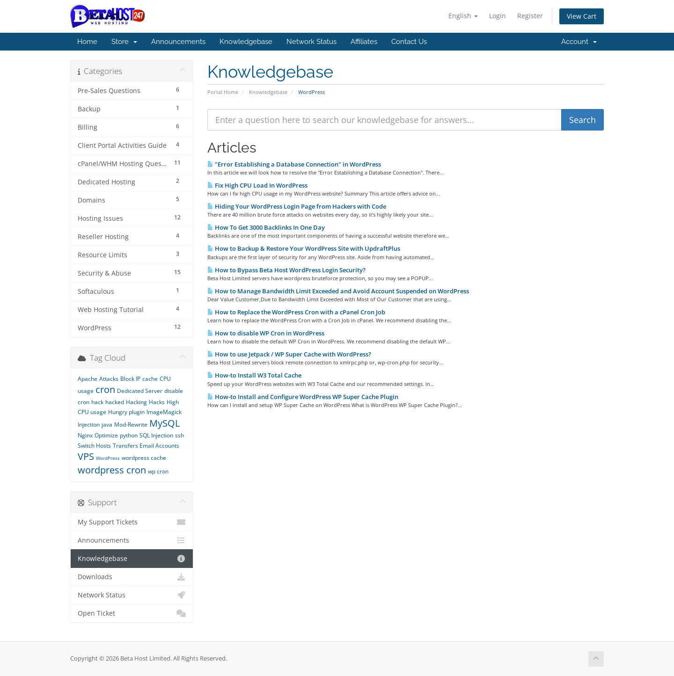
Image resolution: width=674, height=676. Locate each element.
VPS (86, 456)
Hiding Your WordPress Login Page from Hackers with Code (296, 206)
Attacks (108, 379)
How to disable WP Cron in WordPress (265, 333)
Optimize (106, 435)
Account (579, 41)
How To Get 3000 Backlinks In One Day (266, 227)
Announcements (178, 41)
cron (105, 389)
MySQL (164, 423)
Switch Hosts (94, 446)
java (107, 425)
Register (530, 15)
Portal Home (222, 91)
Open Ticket (132, 613)
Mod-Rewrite (130, 425)
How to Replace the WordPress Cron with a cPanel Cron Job (296, 312)
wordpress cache (144, 458)
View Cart (581, 16)
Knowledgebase (246, 41)
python (129, 435)
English (463, 15)
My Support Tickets (132, 522)
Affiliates (364, 41)
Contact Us (409, 41)
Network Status (311, 41)
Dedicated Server (139, 391)
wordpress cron (112, 470)
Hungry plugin (126, 412)
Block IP (130, 379)
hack (97, 402)
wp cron (158, 471)
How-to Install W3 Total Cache (254, 375)
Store (124, 41)
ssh (179, 435)
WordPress (108, 458)
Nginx (85, 435)
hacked (114, 402)
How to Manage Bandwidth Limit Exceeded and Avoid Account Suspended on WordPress (338, 291)
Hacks (157, 402)
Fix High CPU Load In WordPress (257, 185)
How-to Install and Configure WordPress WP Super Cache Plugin (302, 397)
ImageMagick (164, 412)
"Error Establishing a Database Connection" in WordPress (294, 164)
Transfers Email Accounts (146, 446)
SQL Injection (156, 435)
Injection (89, 425)
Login (497, 15)
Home (87, 41)
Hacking (136, 402)
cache (150, 379)
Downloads (132, 576)
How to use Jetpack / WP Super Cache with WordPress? (289, 354)
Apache (87, 379)
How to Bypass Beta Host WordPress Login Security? (286, 270)
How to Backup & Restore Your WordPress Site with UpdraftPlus (303, 248)
